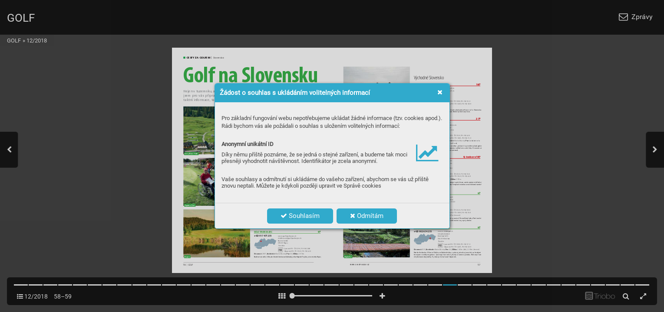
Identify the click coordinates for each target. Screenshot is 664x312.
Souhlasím (300, 216)
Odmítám (366, 216)
